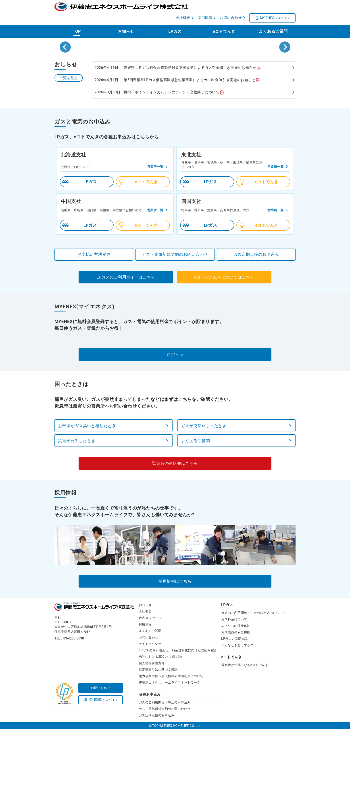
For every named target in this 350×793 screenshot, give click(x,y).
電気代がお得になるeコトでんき (244, 728)
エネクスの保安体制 (235, 689)
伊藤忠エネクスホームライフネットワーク (169, 746)
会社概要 (145, 675)
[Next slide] (284, 73)
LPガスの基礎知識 (234, 702)
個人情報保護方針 (152, 727)
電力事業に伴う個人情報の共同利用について (171, 740)
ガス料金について (234, 683)
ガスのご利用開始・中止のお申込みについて (253, 676)
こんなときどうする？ (237, 709)
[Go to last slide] (65, 73)
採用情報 (145, 688)
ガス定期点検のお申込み (157, 779)
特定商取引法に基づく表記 (158, 733)
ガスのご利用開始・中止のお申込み (165, 766)
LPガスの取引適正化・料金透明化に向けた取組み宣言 (178, 714)
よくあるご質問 (273, 20)
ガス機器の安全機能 (235, 696)
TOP (77, 20)
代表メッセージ (150, 681)
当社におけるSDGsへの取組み (161, 720)
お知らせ (126, 20)
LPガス (174, 20)
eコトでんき (224, 20)
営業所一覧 (155, 230)
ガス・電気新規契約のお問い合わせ (165, 772)
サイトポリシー (150, 707)
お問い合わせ (148, 701)
